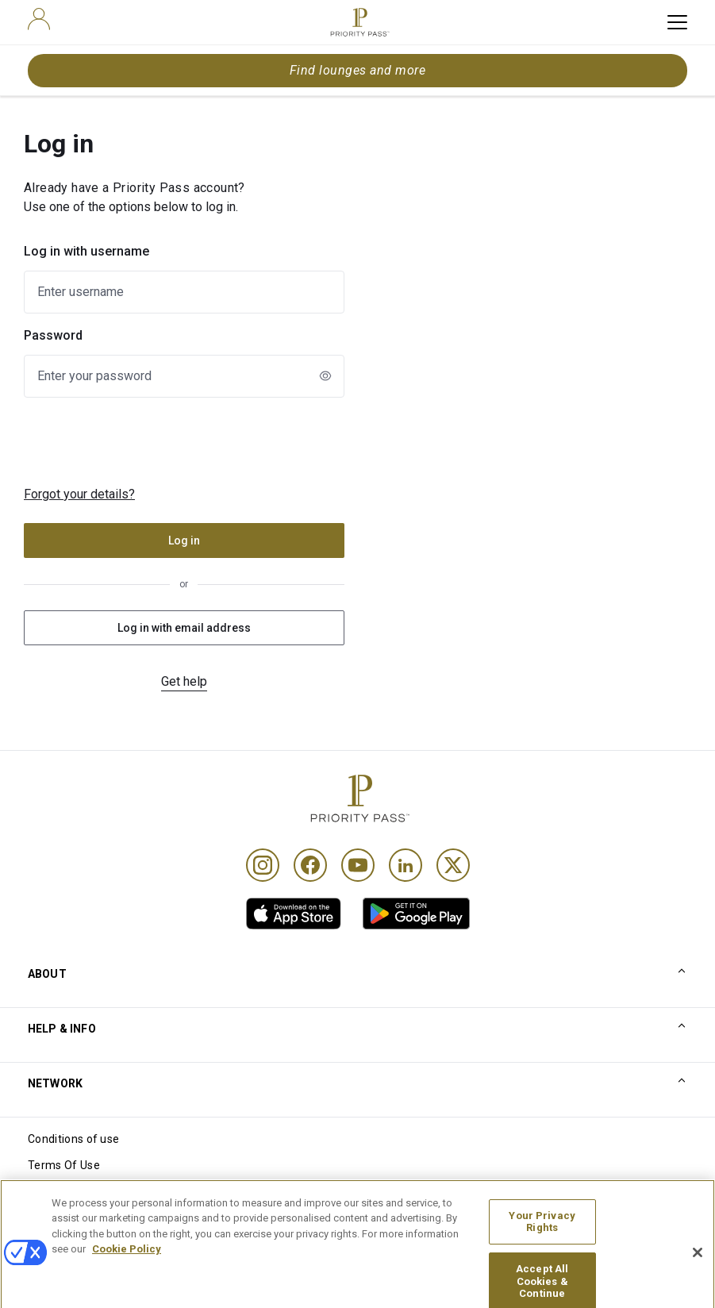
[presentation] (154, 441)
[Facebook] (310, 865)
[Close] (697, 1266)
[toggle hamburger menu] (677, 22)
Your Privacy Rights (542, 1235)
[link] (293, 913)
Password (53, 335)
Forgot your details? (79, 494)
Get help (184, 681)
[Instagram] (262, 865)
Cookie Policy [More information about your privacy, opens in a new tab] (126, 1263)
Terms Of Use (64, 1165)
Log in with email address (184, 627)
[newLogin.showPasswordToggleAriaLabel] (325, 375)
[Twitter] (453, 865)
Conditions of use (73, 1139)
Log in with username (86, 251)
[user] (39, 19)
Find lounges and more (357, 70)
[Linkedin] (405, 865)
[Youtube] (358, 865)
